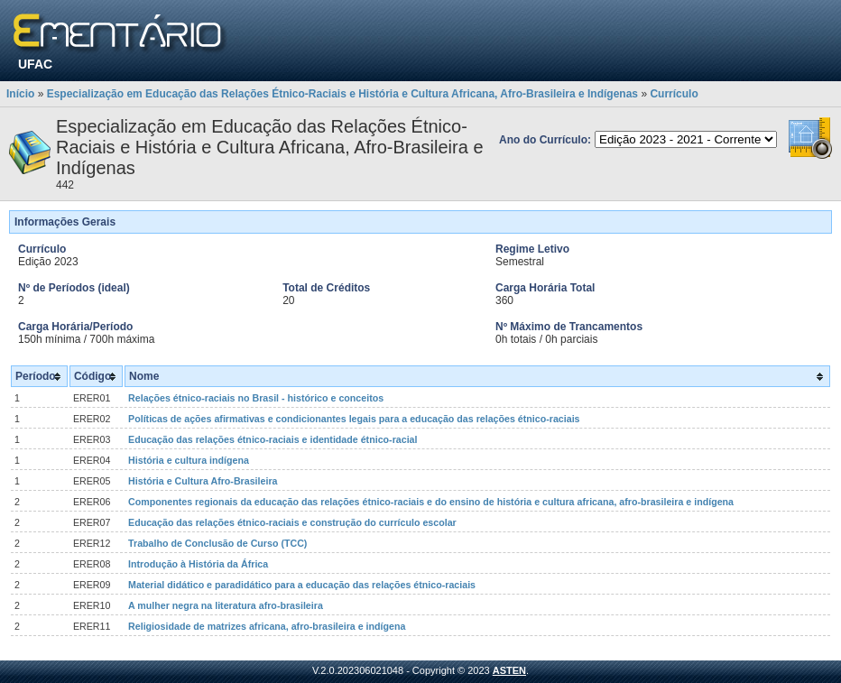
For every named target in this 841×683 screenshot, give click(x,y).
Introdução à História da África (198, 563)
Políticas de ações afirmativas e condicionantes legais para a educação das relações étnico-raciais (354, 418)
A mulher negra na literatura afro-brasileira (225, 605)
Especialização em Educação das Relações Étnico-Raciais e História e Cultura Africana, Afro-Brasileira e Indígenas (342, 94)
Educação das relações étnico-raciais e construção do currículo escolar (292, 522)
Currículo (674, 94)
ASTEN (509, 670)
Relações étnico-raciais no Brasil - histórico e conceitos (256, 397)
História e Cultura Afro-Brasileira (202, 480)
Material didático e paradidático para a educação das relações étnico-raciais (302, 584)
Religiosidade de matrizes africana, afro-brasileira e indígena (266, 626)
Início (20, 94)
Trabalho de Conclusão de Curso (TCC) (217, 543)
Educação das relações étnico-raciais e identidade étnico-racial (272, 439)
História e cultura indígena (188, 460)
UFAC (35, 64)
